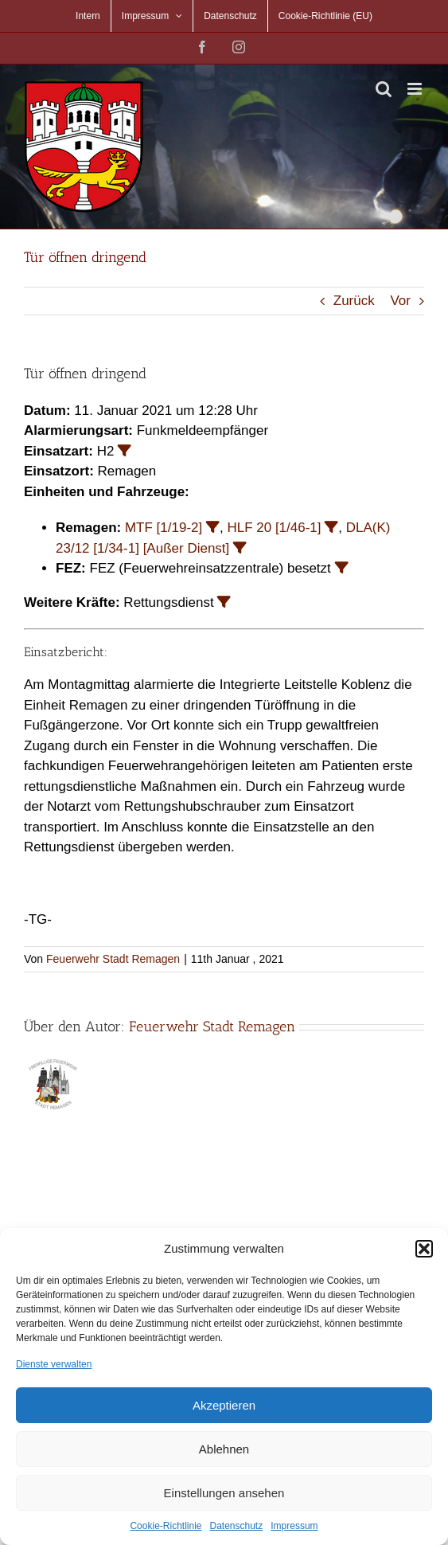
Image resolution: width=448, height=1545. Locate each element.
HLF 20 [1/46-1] (274, 527)
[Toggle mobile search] (384, 88)
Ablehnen (224, 1449)
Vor (400, 300)
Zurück (354, 300)
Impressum (294, 1525)
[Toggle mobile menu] (415, 88)
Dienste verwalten (54, 1364)
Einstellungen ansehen (224, 1493)
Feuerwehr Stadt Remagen (113, 958)
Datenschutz (236, 1525)
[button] (424, 1249)
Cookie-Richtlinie (165, 1525)
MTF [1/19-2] (163, 527)
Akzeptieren (224, 1405)
